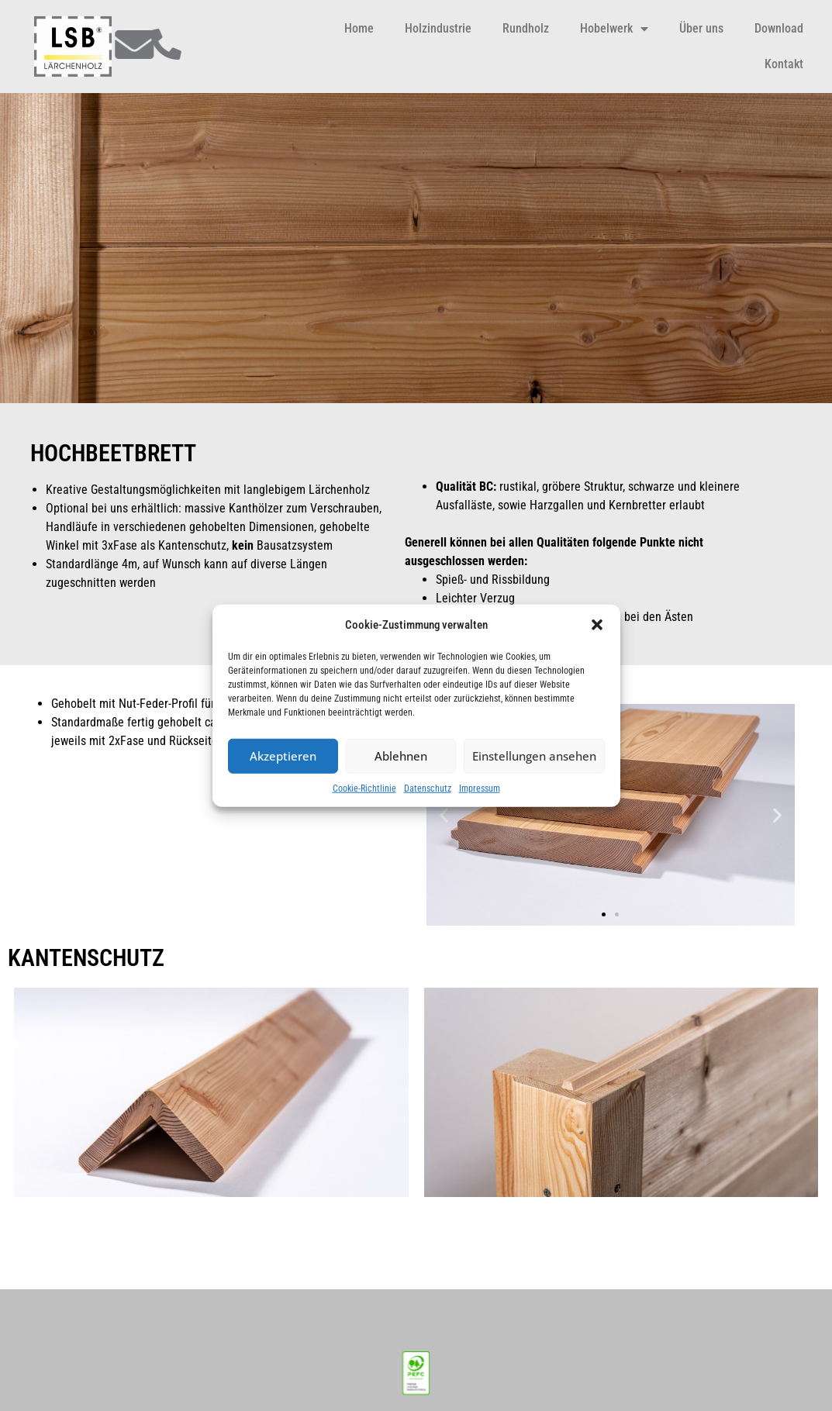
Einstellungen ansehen (534, 756)
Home (359, 28)
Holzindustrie (438, 28)
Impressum (479, 787)
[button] (597, 625)
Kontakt (784, 64)
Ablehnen (401, 756)
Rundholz (525, 28)
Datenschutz (427, 787)
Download (778, 28)
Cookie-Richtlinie (364, 787)
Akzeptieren (283, 756)
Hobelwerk (614, 29)
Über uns (701, 28)
